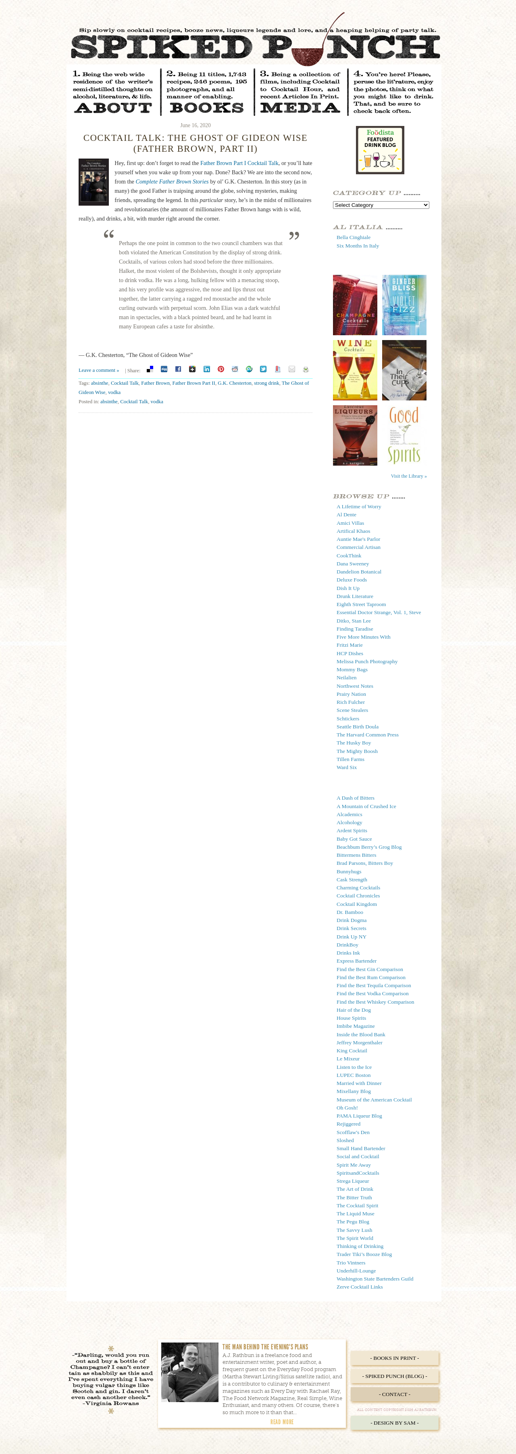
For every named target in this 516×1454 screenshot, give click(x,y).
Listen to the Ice (354, 1067)
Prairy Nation (351, 694)
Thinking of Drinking (360, 1246)
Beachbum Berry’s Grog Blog (369, 847)
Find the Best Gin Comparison (370, 969)
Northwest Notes (355, 686)
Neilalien (346, 677)
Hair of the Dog (354, 1010)
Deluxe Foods (352, 580)
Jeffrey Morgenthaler (360, 1042)
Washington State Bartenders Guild (375, 1279)
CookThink (349, 556)
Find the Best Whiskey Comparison (375, 1002)
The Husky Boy (354, 743)
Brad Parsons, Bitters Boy (365, 863)
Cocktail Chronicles (358, 896)
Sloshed (345, 1140)
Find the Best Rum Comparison (371, 977)
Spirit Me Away (354, 1165)
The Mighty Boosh (357, 751)
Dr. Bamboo (350, 912)
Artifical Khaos (353, 531)
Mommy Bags (352, 669)
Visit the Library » (409, 476)
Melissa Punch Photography (367, 661)
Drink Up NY (351, 937)
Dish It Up (348, 588)
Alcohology (349, 822)
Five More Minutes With (364, 637)
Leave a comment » (99, 370)
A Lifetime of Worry (359, 506)
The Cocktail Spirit (358, 1205)
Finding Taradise (355, 629)
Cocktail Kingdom (357, 904)
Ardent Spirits (352, 830)
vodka (114, 392)
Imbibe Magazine (356, 1026)
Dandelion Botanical (359, 572)
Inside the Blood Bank (361, 1034)
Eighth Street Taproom (361, 604)
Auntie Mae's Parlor (358, 539)
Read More (282, 1422)
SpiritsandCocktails (358, 1173)
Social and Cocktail (358, 1156)
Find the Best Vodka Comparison (373, 993)
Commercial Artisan (359, 547)
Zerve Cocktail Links (360, 1287)
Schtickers (348, 719)
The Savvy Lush (354, 1230)
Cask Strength (352, 880)
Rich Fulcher (351, 702)
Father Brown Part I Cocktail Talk (239, 163)
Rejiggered (348, 1124)
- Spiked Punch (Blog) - (394, 1376)
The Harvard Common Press (368, 735)
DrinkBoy (347, 945)
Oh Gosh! (347, 1108)
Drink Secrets (351, 928)
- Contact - (394, 1394)
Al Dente (346, 514)
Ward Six (347, 767)
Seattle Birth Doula (358, 727)
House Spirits (351, 1018)
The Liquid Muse (356, 1214)
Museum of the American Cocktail (374, 1100)
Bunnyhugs (349, 871)
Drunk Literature (355, 596)
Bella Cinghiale (353, 237)
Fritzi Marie (350, 645)
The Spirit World (355, 1238)
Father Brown (155, 383)
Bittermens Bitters (357, 855)
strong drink (266, 383)
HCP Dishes (350, 653)
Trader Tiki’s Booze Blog (364, 1254)
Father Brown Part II (194, 383)
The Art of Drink (355, 1189)
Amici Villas (350, 523)
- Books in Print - (394, 1358)
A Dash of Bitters (356, 798)
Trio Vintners (351, 1263)
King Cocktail (352, 1051)
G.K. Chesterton (235, 383)
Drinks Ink (348, 953)
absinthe (99, 383)
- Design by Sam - (394, 1423)
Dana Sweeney (353, 564)
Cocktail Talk (125, 383)
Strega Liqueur (353, 1181)
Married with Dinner (359, 1083)
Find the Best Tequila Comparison (374, 985)
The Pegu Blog (353, 1222)
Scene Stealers (352, 710)
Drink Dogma (352, 920)
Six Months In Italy (358, 246)
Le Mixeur (348, 1059)
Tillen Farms (350, 759)
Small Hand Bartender (361, 1148)
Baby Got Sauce (354, 839)
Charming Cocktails (358, 888)
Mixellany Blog (354, 1091)
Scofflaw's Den (353, 1132)
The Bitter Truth (354, 1197)
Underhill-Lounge (356, 1271)
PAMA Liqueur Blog (359, 1116)
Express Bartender (357, 961)
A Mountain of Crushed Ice (366, 806)
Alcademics (349, 814)
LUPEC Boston (353, 1075)
